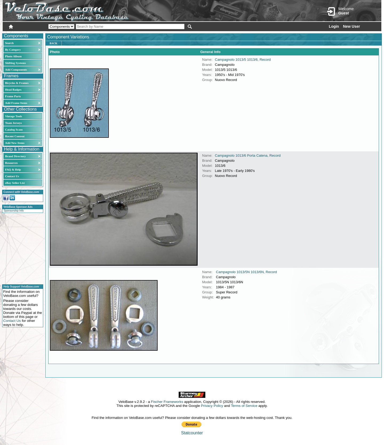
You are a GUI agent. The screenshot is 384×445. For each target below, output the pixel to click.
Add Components (16, 69)
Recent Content (15, 136)
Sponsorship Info (14, 210)
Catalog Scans (14, 129)
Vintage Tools (13, 116)
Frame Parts (13, 96)
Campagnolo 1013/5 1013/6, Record (243, 60)
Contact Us (12, 176)
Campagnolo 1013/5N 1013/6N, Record (246, 272)
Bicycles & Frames (17, 82)
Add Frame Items (16, 102)
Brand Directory (15, 156)
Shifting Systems (15, 62)
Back (53, 43)
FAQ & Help (13, 169)
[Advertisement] (21, 248)
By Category (13, 49)
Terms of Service (244, 406)
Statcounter (192, 433)
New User (351, 26)
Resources (11, 162)
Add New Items (15, 142)
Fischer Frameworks (167, 402)
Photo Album (13, 56)
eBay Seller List (15, 182)
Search (9, 42)
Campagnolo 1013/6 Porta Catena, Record (248, 155)
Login (334, 26)
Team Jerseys (13, 122)
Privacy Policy (212, 406)
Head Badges (13, 89)
